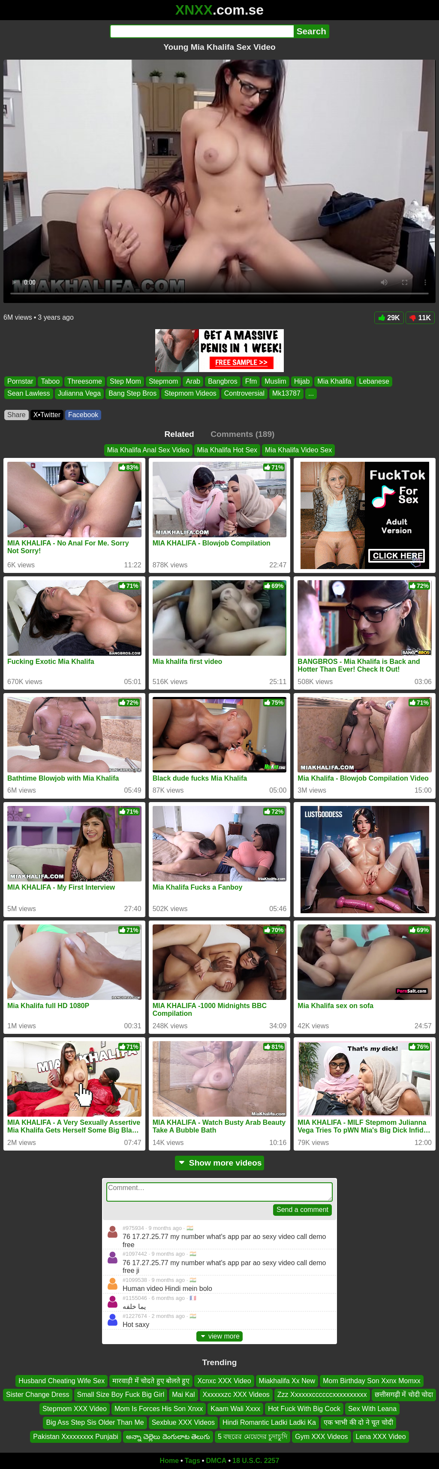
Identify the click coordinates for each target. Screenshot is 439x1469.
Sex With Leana (372, 1408)
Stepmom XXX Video (74, 1408)
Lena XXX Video (381, 1436)
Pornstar (20, 381)
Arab (193, 381)
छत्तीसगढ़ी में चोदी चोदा (404, 1395)
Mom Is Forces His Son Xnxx (158, 1408)
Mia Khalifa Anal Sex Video (148, 450)
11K (420, 317)
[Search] (202, 31)
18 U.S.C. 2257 (255, 1460)
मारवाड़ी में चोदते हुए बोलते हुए (150, 1380)
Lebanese (374, 381)
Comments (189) (242, 434)
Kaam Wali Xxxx (235, 1408)
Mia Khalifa (334, 381)
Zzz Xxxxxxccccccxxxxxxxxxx (322, 1395)
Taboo (50, 381)
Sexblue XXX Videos (183, 1422)
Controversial (244, 393)
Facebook (83, 414)
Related (179, 434)
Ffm (251, 381)
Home (169, 1460)
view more (219, 1336)
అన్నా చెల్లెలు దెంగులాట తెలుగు (168, 1436)
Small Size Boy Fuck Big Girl (121, 1395)
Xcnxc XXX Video (224, 1380)
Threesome (84, 381)
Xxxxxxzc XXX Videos (236, 1395)
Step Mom (125, 381)
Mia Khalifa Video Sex (298, 450)
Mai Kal (183, 1395)
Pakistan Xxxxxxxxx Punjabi (75, 1436)
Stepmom (163, 381)
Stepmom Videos (190, 393)
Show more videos (219, 1162)
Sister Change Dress (37, 1395)
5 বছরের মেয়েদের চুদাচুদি (252, 1436)
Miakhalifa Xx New (287, 1380)
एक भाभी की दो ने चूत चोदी (358, 1422)
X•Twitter (46, 414)
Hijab (302, 381)
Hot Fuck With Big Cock (304, 1408)
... (311, 393)
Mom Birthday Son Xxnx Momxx (372, 1380)
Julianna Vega (79, 393)
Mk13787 (286, 393)
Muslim (275, 381)
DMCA (216, 1460)
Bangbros (223, 381)
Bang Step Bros (132, 393)
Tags (192, 1460)
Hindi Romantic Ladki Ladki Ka (269, 1422)
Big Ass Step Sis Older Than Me (95, 1422)
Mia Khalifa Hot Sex (227, 450)
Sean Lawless (28, 393)
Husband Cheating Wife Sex (61, 1380)
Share (16, 414)
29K (389, 317)
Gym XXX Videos (321, 1436)
